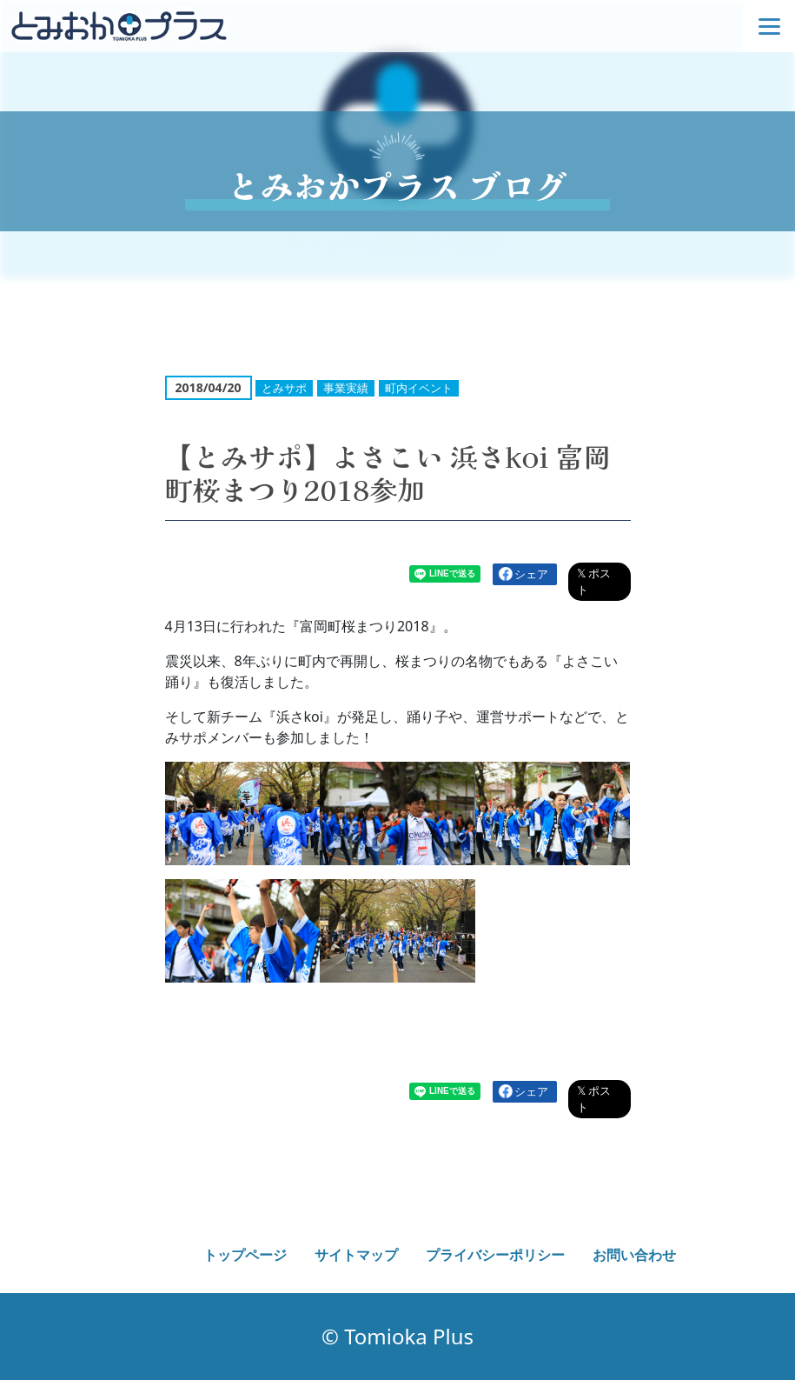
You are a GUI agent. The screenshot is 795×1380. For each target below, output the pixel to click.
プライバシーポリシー (495, 1254)
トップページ (245, 1254)
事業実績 (345, 388)
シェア (531, 574)
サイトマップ (356, 1254)
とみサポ (284, 388)
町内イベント (419, 388)
